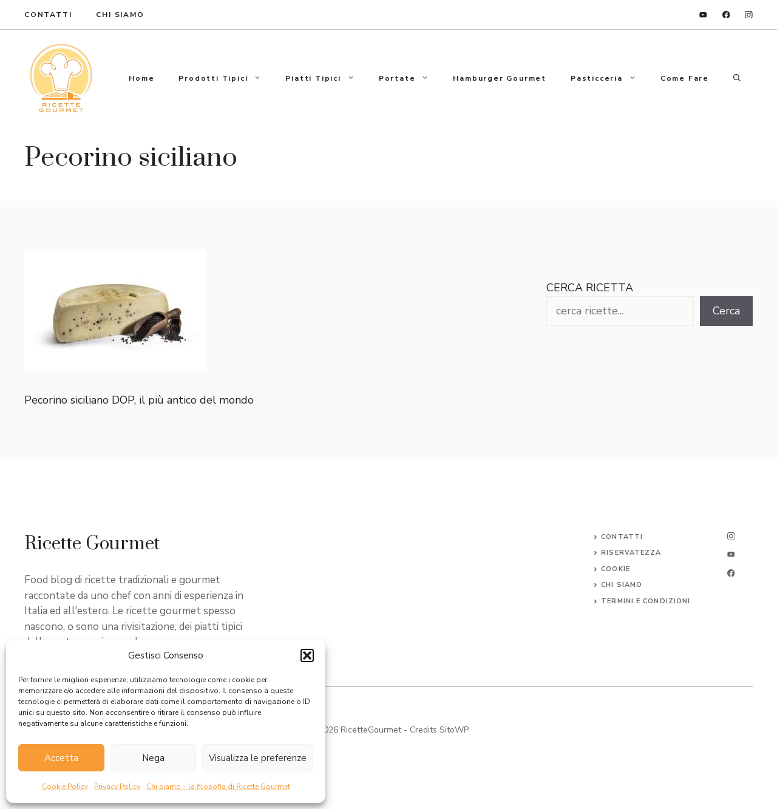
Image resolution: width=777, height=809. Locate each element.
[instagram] (749, 15)
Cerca (726, 310)
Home (141, 78)
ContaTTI (48, 14)
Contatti (622, 536)
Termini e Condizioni (645, 601)
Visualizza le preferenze (258, 758)
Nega (153, 758)
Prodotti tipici (225, 78)
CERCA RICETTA (589, 287)
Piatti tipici (325, 78)
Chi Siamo (120, 14)
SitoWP (454, 730)
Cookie (615, 569)
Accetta (61, 758)
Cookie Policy (65, 786)
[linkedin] (703, 15)
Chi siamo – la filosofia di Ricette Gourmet (218, 786)
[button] (307, 655)
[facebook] (726, 15)
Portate (410, 78)
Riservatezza (631, 552)
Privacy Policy (117, 786)
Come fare (684, 78)
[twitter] (731, 554)
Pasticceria (609, 78)
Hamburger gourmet (499, 78)
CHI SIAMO (621, 584)
